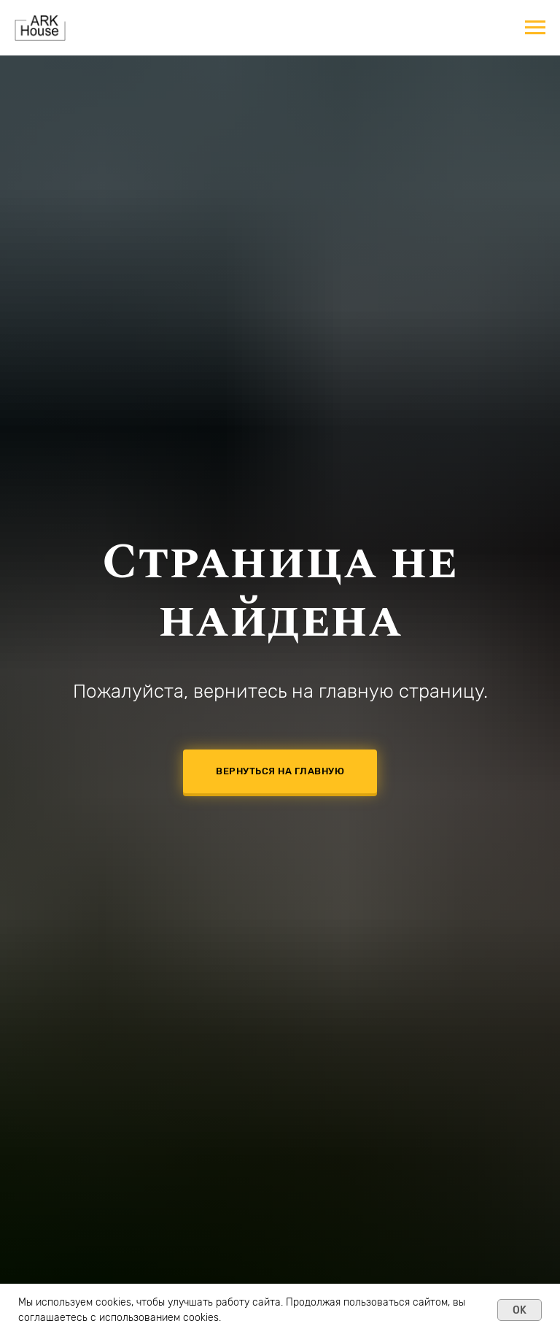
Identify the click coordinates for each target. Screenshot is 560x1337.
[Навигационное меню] (535, 27)
